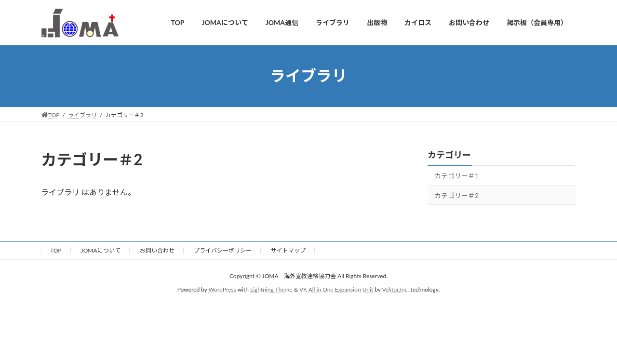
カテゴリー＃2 (456, 195)
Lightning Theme (271, 289)
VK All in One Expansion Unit (336, 289)
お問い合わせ (157, 250)
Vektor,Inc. (395, 289)
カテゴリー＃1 (456, 176)
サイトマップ (288, 250)
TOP (56, 250)
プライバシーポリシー (223, 250)
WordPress (222, 289)
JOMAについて (101, 250)
